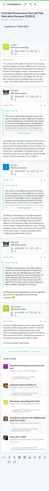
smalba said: (10, 111)
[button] (4, 4)
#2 (45, 105)
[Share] (41, 60)
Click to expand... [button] (24, 133)
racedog (13, 387)
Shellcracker (14, 423)
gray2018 (14, 439)
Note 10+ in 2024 (18, 437)
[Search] (45, 4)
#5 (45, 321)
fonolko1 (13, 371)
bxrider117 (16, 393)
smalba (6, 19)
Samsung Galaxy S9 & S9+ (30, 404)
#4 (45, 257)
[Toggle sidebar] (40, 4)
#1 (45, 60)
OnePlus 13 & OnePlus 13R (28, 387)
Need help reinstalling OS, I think (25, 401)
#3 (45, 180)
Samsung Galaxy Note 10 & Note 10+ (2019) (28, 449)
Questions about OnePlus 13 (23, 385)
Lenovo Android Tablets (27, 371)
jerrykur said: (10, 263)
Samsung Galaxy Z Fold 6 (30, 423)
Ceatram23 (14, 404)
